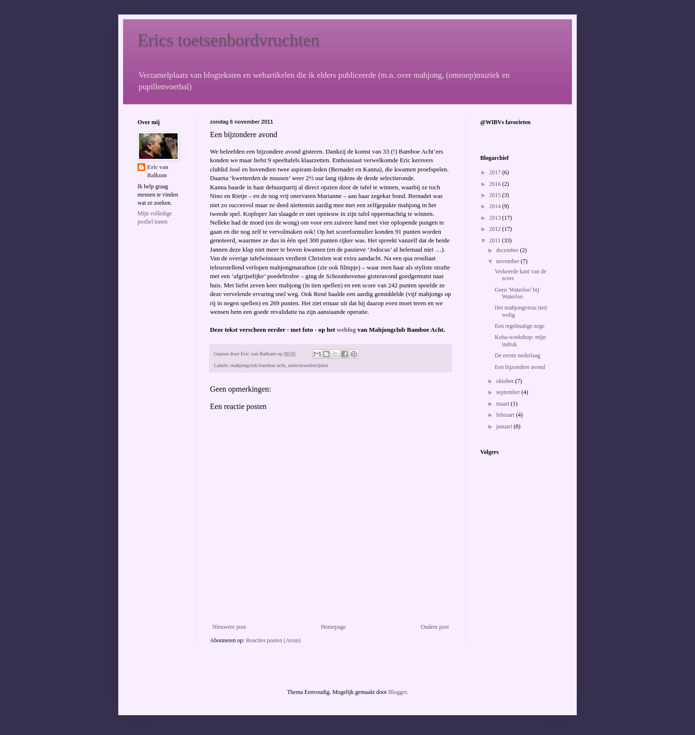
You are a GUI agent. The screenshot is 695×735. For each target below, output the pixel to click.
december (508, 250)
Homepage (333, 626)
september (508, 392)
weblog (346, 329)
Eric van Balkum (157, 171)
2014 (495, 206)
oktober (505, 381)
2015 (495, 195)
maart (503, 403)
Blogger (397, 692)
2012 (495, 229)
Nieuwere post (229, 626)
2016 (495, 184)
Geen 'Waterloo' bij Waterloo (517, 293)
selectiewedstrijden (308, 365)
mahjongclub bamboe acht (257, 365)
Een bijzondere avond (520, 367)
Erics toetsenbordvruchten (229, 40)
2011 (495, 240)
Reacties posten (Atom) (273, 640)
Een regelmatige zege (519, 326)
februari (506, 414)
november (508, 261)
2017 (495, 172)
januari (505, 426)
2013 (495, 217)
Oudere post (435, 626)
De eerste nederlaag (518, 355)
